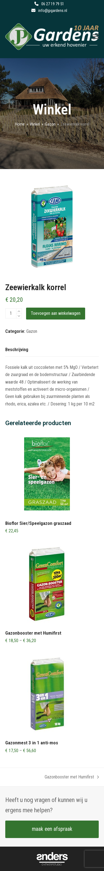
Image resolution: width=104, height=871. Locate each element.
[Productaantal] (10, 313)
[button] (96, 36)
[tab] (16, 350)
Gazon (31, 331)
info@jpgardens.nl (52, 10)
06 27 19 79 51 (52, 3)
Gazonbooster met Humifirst (72, 777)
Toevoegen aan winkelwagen (55, 313)
